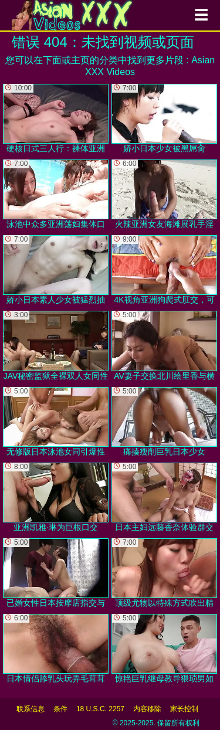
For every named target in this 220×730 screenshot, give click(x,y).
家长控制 (184, 709)
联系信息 (30, 709)
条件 (60, 709)
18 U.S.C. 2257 (100, 709)
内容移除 (147, 709)
